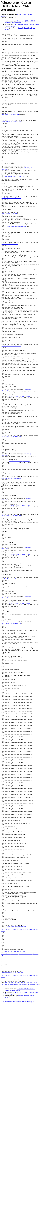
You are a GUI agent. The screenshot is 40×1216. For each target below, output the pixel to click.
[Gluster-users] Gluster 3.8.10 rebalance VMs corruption (20, 21)
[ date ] (20, 28)
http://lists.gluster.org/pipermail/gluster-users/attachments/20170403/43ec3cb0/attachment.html (20, 1173)
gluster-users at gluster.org (14, 205)
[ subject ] (32, 28)
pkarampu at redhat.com (10, 131)
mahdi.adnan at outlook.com (11, 139)
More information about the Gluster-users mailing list (17, 1192)
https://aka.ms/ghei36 (9, 250)
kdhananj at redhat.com (10, 41)
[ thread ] (26, 28)
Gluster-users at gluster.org (15, 1105)
